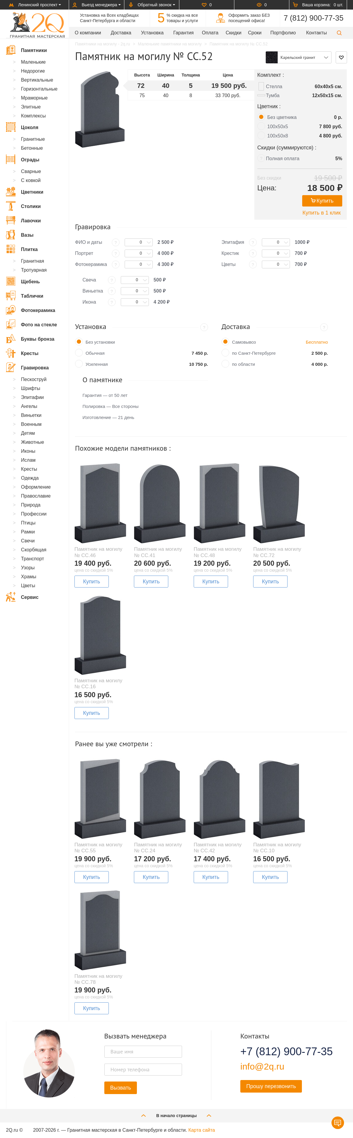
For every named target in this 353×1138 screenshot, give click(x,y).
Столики (23, 206)
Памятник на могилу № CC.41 (158, 552)
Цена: (266, 188)
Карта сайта (201, 1130)
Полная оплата (282, 158)
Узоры (28, 567)
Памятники (26, 50)
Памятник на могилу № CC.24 (158, 848)
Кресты (22, 353)
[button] (339, 33)
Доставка (121, 32)
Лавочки (23, 220)
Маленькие (33, 62)
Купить (322, 201)
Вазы (19, 234)
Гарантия (183, 32)
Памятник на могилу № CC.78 (98, 979)
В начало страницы (176, 1115)
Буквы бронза (30, 338)
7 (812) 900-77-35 (313, 18)
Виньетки (31, 415)
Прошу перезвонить (271, 1086)
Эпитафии (32, 397)
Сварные (31, 171)
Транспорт (32, 558)
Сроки (255, 32)
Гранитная (32, 261)
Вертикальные (37, 79)
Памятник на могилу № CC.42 (218, 848)
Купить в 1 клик (321, 213)
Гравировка (27, 367)
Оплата (210, 32)
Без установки (100, 342)
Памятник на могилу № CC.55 (98, 848)
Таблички (24, 295)
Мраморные (34, 97)
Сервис (22, 597)
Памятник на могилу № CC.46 (98, 552)
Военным (31, 424)
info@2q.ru (262, 1066)
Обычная (95, 353)
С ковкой (31, 180)
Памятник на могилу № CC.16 (98, 683)
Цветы (28, 585)
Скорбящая (33, 549)
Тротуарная (34, 270)
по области (243, 364)
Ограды (22, 159)
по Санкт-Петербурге (254, 353)
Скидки (234, 32)
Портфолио (283, 32)
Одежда (30, 478)
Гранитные (33, 139)
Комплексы (33, 115)
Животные (32, 442)
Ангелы (29, 406)
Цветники (24, 191)
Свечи (28, 540)
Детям (28, 433)
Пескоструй (33, 379)
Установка (152, 32)
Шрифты (30, 388)
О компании (88, 32)
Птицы (28, 522)
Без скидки (269, 178)
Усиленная (96, 364)
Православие (36, 495)
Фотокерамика (30, 310)
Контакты (316, 32)
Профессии (33, 513)
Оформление (36, 487)
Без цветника (282, 117)
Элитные (31, 106)
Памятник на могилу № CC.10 (277, 848)
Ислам (28, 460)
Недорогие (33, 71)
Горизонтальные (39, 88)
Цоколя (22, 127)
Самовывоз (244, 342)
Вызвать (120, 1088)
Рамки (28, 531)
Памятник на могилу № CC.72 (277, 552)
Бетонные (32, 148)
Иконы (28, 451)
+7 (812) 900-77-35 (279, 1052)
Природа (30, 504)
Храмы (28, 576)
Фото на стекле (31, 324)
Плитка (22, 249)
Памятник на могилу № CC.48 (218, 552)
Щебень (23, 281)
